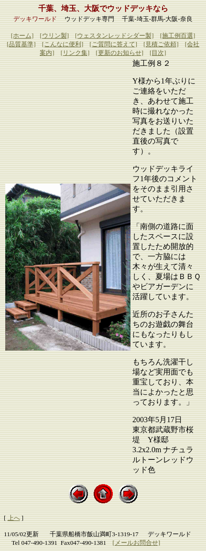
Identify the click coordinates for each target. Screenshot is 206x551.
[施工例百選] (177, 35)
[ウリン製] (54, 35)
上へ (14, 517)
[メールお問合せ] (136, 542)
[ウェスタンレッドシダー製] (114, 35)
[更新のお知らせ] (119, 52)
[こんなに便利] (63, 44)
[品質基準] (21, 44)
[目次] (158, 52)
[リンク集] (75, 52)
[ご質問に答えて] (113, 44)
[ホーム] (22, 35)
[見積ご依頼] (161, 44)
